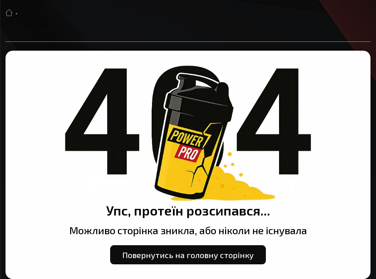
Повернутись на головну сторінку (188, 255)
